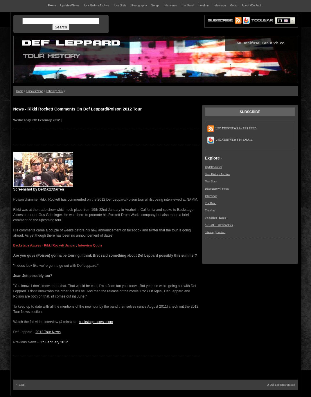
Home (19, 91)
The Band (210, 203)
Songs (225, 188)
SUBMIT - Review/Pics (219, 224)
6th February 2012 (53, 342)
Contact (220, 232)
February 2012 (55, 91)
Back (22, 384)
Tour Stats (211, 181)
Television (211, 217)
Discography (212, 188)
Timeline (210, 210)
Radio (222, 217)
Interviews (211, 195)
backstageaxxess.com (96, 322)
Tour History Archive (217, 174)
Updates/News (34, 91)
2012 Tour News (48, 332)
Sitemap (210, 232)
